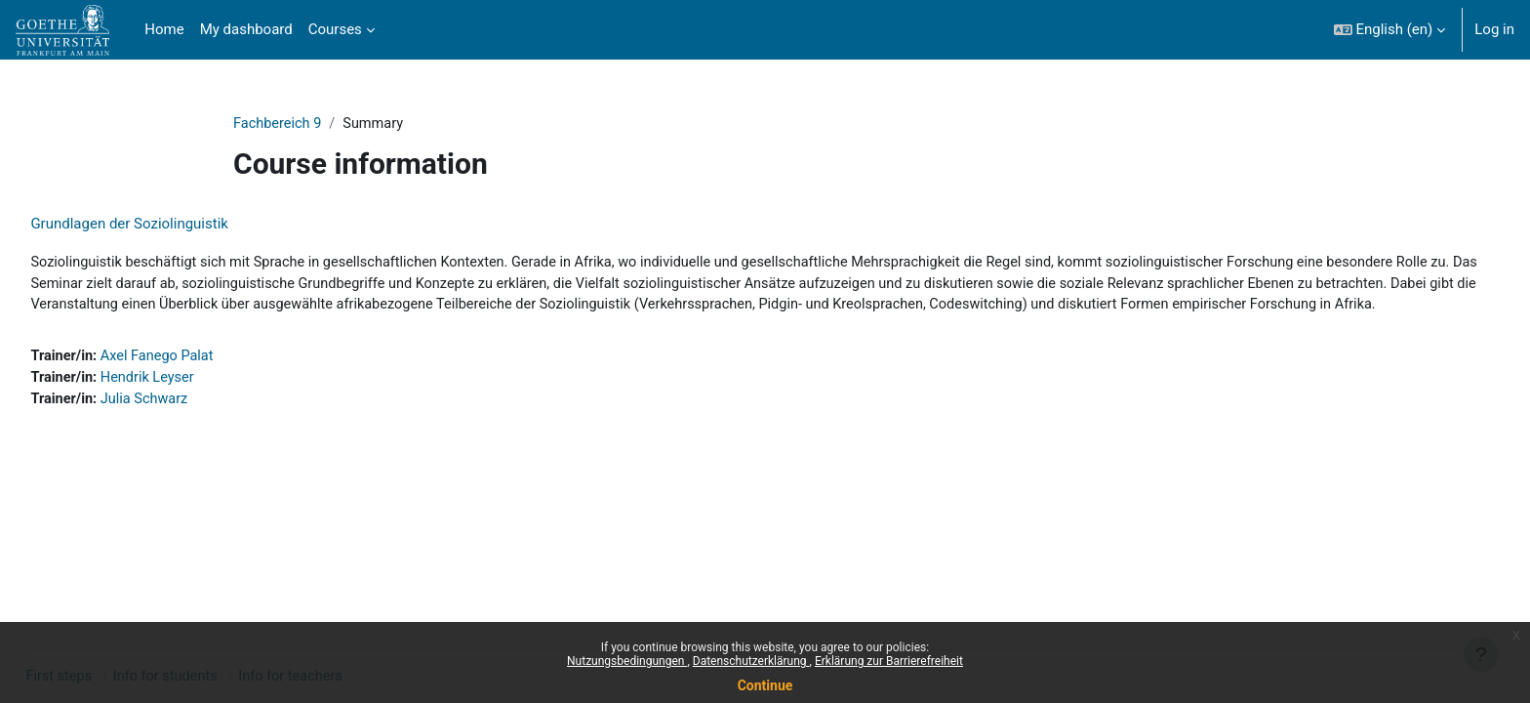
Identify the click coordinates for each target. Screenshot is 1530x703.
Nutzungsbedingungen (627, 661)
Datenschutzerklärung (751, 661)
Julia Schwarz (191, 425)
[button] (1390, 30)
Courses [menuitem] (335, 29)
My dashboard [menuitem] (246, 29)
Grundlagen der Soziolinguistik (173, 224)
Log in (1494, 29)
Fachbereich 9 (279, 124)
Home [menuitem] (163, 29)
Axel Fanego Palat (204, 382)
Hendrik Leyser (194, 403)
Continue (765, 685)
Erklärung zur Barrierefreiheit (889, 661)
